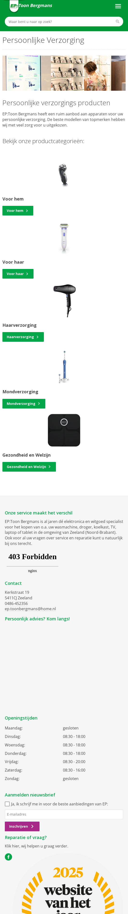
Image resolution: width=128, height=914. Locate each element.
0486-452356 (16, 603)
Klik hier (12, 846)
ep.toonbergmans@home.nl (30, 608)
